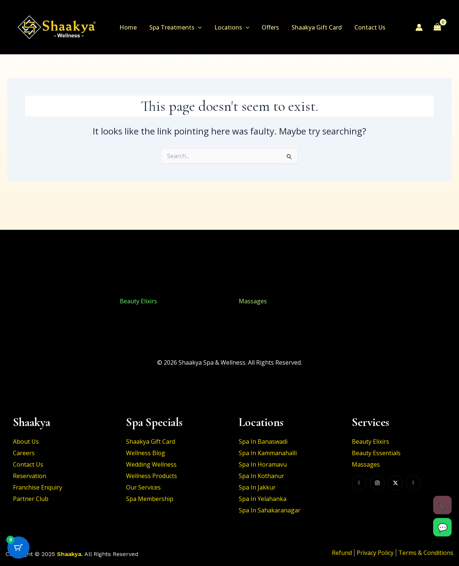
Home (127, 27)
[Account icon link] (419, 27)
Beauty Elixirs (19, 301)
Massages (253, 301)
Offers (267, 27)
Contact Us (365, 27)
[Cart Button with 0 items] (18, 547)
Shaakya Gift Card (313, 27)
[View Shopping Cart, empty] (437, 27)
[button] (197, 27)
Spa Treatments (174, 27)
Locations (230, 27)
